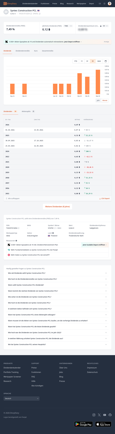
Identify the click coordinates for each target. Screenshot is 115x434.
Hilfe (33, 381)
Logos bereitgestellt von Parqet (15, 417)
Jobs (61, 372)
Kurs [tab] (36, 51)
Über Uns (63, 367)
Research (7, 381)
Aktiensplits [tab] (28, 111)
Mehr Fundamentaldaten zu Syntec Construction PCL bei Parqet (34, 250)
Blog (61, 376)
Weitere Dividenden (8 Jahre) (57, 206)
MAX (99, 61)
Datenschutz (92, 372)
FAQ (33, 376)
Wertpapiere (81, 3)
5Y (93, 61)
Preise (54, 3)
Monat (104, 100)
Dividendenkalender (30, 3)
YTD (75, 61)
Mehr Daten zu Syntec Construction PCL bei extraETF (30, 255)
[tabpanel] (57, 81)
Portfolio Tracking (11, 372)
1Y (82, 61)
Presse (62, 381)
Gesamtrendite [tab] (47, 51)
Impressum (92, 367)
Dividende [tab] (7, 51)
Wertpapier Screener (12, 376)
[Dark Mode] (104, 4)
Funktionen (45, 3)
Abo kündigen (37, 385)
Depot (91, 3)
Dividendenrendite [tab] (23, 51)
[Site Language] (100, 3)
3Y (87, 61)
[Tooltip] (53, 233)
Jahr (98, 100)
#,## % (82, 29)
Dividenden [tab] (10, 111)
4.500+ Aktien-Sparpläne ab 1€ (34, 245)
